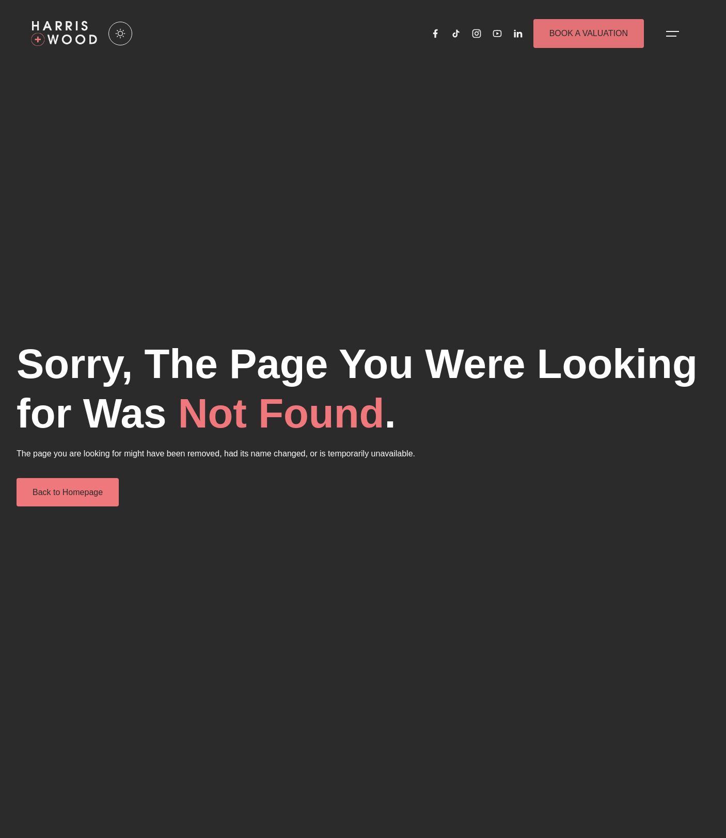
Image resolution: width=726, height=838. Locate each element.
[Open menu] (672, 33)
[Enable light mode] (120, 33)
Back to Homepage (68, 492)
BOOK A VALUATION (588, 33)
